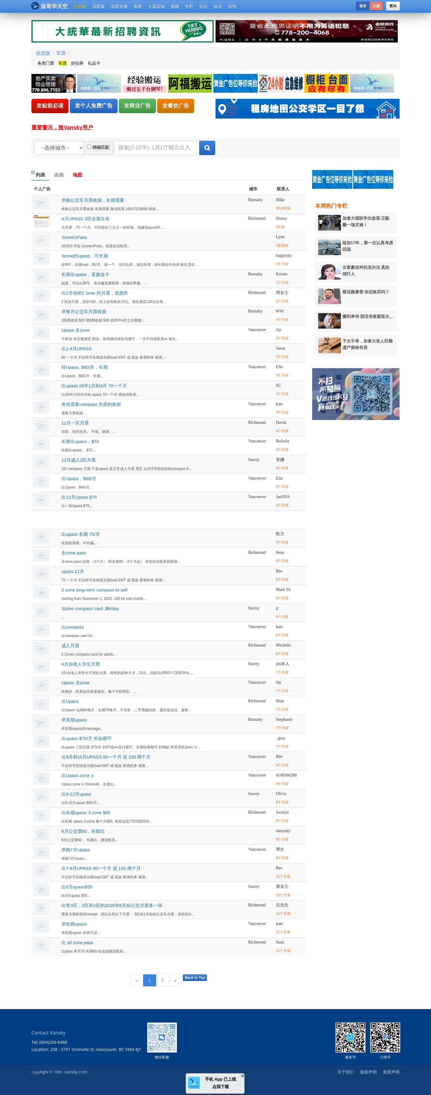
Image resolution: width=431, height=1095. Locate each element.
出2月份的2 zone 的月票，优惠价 (94, 292)
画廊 (59, 175)
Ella (279, 367)
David (281, 422)
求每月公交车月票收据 (83, 311)
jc (277, 608)
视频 (175, 6)
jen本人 (282, 664)
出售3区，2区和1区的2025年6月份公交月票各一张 (111, 905)
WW (280, 311)
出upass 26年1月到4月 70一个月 (94, 385)
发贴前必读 (50, 106)
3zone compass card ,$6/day (90, 608)
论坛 (203, 6)
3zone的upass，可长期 (84, 255)
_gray (281, 738)
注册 (376, 6)
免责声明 (391, 1072)
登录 (362, 6)
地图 (77, 175)
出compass (72, 627)
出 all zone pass (77, 942)
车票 (61, 53)
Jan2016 (283, 497)
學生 (280, 849)
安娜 (280, 459)
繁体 (393, 6)
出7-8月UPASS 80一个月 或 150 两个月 (101, 868)
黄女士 (282, 886)
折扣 (232, 6)
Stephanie (284, 719)
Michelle (283, 645)
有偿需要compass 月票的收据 (91, 404)
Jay (279, 329)
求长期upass (74, 923)
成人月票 (70, 645)
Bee (279, 571)
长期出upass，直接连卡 (85, 274)
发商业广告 (137, 106)
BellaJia (282, 441)
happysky (284, 255)
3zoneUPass (74, 237)
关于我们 (345, 1072)
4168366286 (286, 775)
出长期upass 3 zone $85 (85, 812)
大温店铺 (156, 6)
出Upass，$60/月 (78, 478)
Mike (280, 200)
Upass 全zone (75, 330)
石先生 (282, 905)
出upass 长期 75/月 (80, 534)
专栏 (189, 6)
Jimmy (281, 218)
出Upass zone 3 (77, 775)
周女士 (282, 292)
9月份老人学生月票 (80, 664)
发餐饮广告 (175, 106)
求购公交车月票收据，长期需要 (92, 200)
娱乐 (218, 6)
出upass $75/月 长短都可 (86, 738)
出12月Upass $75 (79, 497)
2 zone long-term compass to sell (94, 589)
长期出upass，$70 (80, 441)
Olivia (281, 793)
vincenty (283, 831)
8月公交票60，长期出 (83, 831)
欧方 (280, 534)
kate (279, 404)
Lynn (280, 237)
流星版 (98, 6)
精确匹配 (100, 147)
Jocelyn (282, 812)
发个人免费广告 (94, 106)
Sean (280, 552)
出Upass (70, 701)
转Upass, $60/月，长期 (84, 367)
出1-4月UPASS (76, 348)
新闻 (137, 6)
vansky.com (75, 1072)
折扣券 (77, 63)
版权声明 (368, 1072)
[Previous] (136, 980)
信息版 (80, 6)
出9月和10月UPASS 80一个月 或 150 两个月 (106, 756)
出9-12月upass (76, 794)
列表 (40, 175)
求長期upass (74, 719)
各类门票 (45, 63)
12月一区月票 (75, 422)
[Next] (175, 980)
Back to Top (195, 978)
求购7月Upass (75, 849)
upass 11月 (72, 571)
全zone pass (73, 552)
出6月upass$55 (76, 886)
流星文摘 (119, 6)
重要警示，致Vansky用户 (62, 128)
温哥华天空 (49, 6)
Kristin (282, 274)
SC (278, 385)
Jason (280, 348)
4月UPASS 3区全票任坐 (85, 218)
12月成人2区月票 (78, 459)
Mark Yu (283, 589)
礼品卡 (94, 63)
